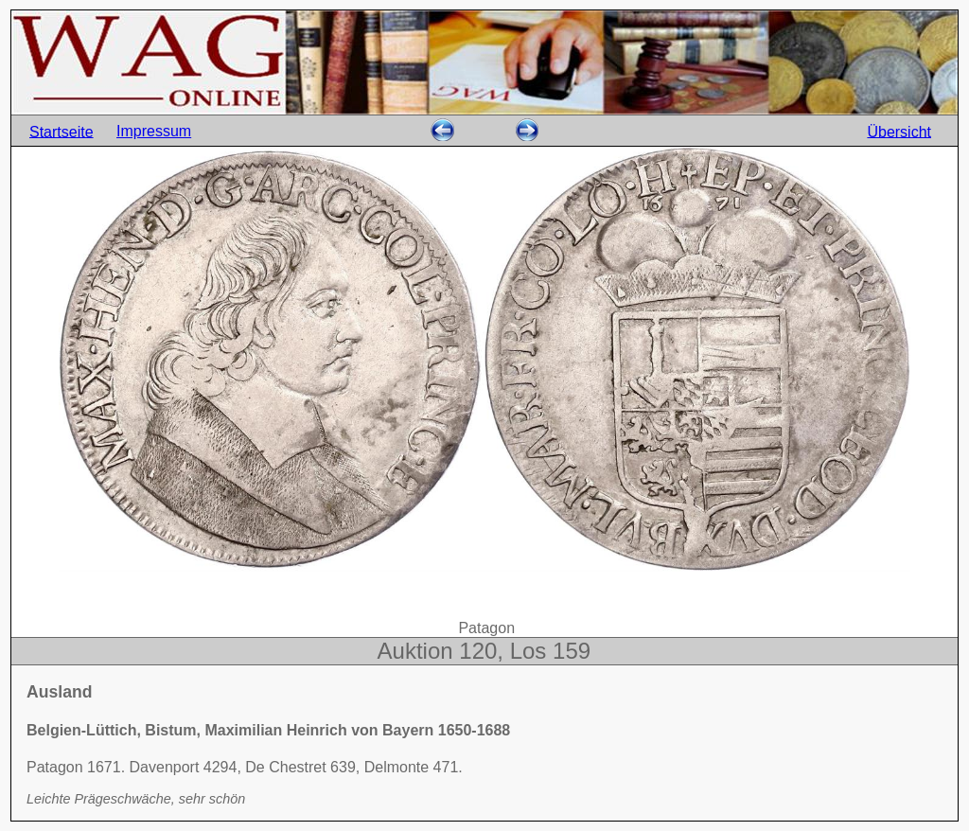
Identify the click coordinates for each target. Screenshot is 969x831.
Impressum (153, 131)
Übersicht (899, 131)
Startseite (61, 131)
